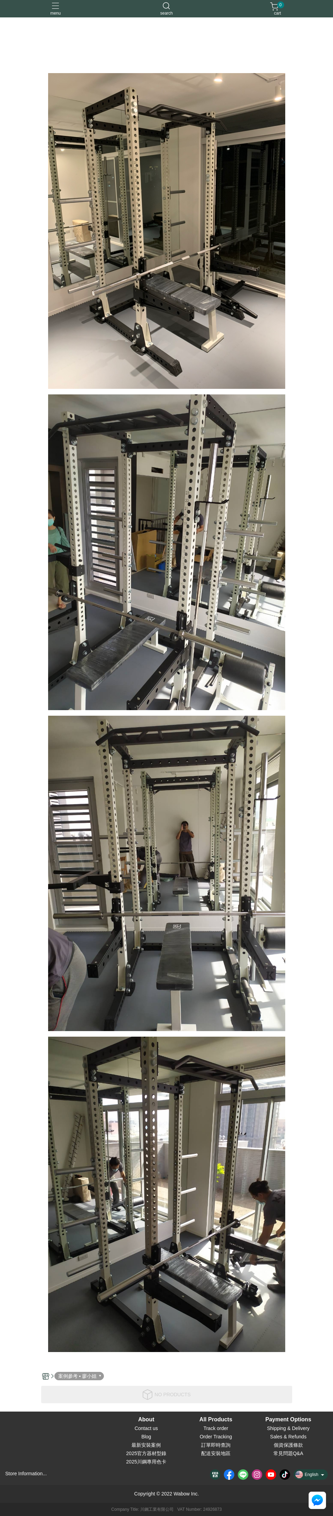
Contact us (146, 1428)
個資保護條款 (288, 1445)
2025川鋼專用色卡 (146, 1461)
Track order (215, 1428)
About (146, 1419)
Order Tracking (216, 1436)
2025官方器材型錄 (146, 1453)
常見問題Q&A (288, 1453)
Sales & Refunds (288, 1436)
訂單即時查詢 (215, 1445)
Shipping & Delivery (288, 1428)
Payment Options (288, 1419)
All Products (215, 1419)
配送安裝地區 (215, 1453)
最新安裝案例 (146, 1445)
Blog (146, 1436)
